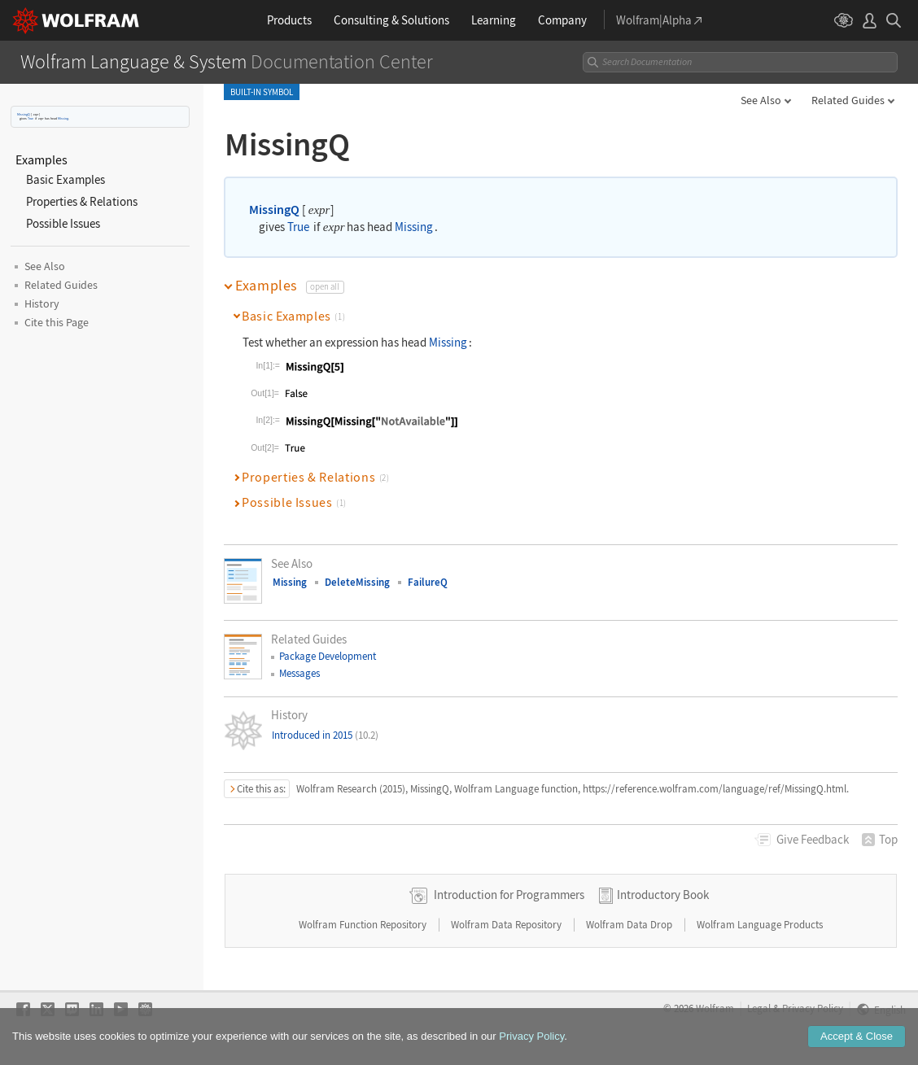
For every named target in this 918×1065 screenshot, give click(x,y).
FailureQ (428, 582)
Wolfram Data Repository (507, 925)
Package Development (327, 656)
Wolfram (715, 1008)
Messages (299, 673)
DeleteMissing (357, 582)
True (30, 118)
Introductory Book (663, 894)
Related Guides (848, 100)
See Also (761, 100)
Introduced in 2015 (325, 735)
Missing (63, 118)
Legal (759, 1008)
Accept (856, 1050)
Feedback (812, 839)
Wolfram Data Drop (630, 925)
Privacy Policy (812, 1008)
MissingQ (23, 114)
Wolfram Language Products (760, 925)
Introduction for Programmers (509, 894)
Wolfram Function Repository (364, 925)
